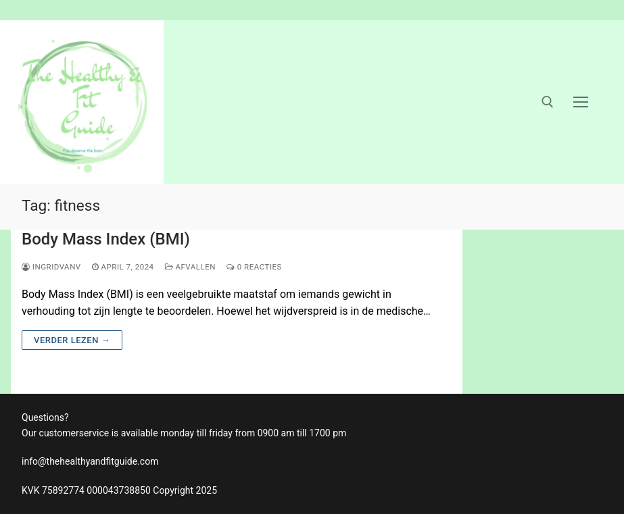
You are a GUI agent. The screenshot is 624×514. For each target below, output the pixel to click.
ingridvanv (51, 267)
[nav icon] (580, 102)
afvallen (190, 267)
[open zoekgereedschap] (548, 102)
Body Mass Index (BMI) (106, 239)
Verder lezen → (72, 340)
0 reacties (254, 267)
